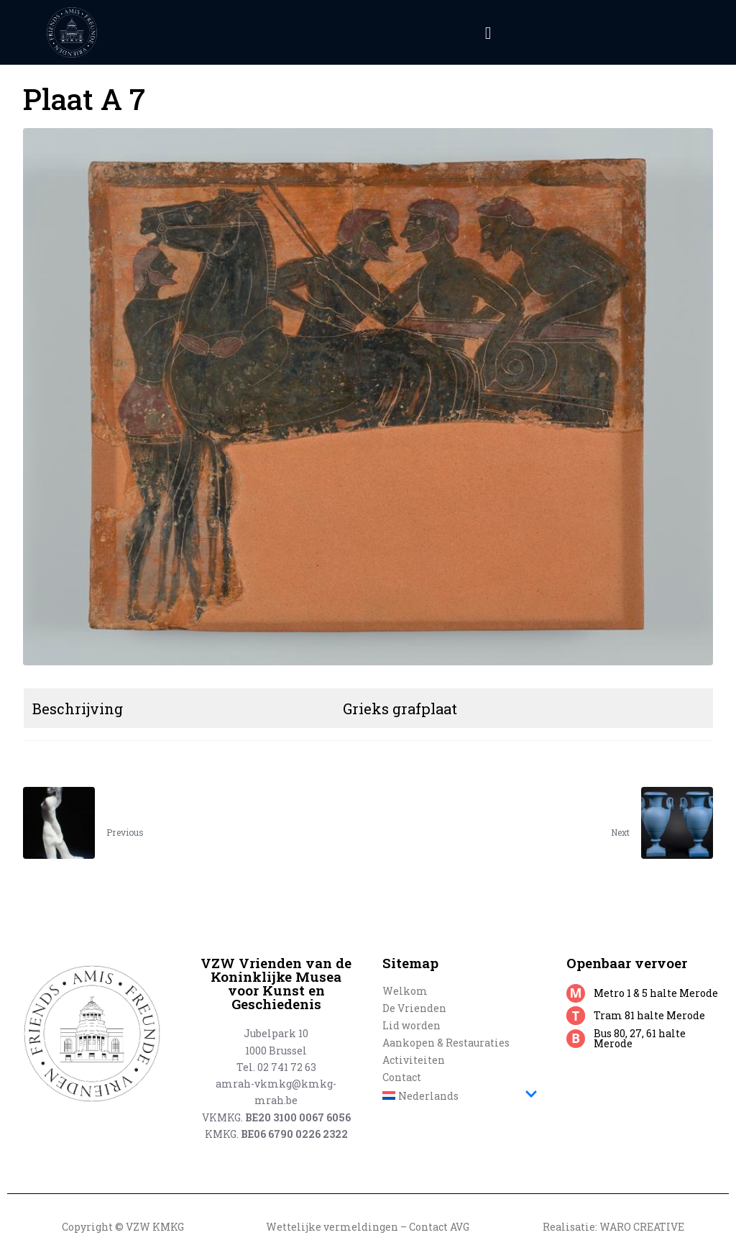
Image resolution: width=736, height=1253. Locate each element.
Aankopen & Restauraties (446, 1042)
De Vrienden (414, 1008)
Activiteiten (413, 1060)
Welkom (405, 991)
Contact (401, 1077)
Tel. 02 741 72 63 (276, 1067)
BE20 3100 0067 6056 (298, 1117)
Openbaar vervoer (626, 963)
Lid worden (411, 1025)
